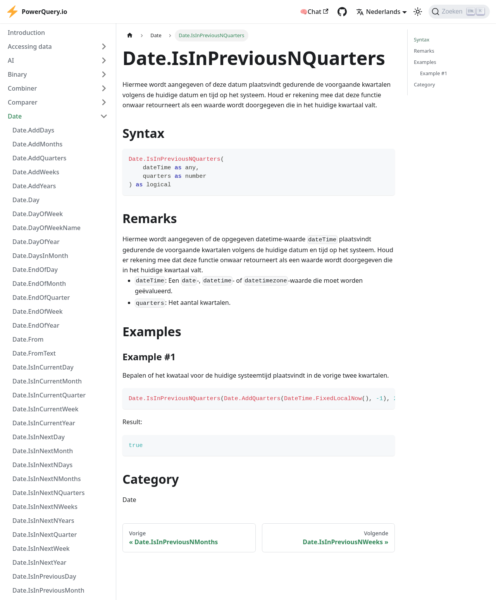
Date (15, 116)
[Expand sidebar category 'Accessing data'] (103, 46)
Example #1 (433, 73)
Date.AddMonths (37, 144)
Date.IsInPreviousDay (44, 576)
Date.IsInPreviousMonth (48, 590)
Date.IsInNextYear (39, 562)
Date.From (27, 339)
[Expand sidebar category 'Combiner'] (103, 88)
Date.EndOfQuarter (41, 297)
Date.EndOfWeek (37, 311)
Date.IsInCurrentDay (43, 367)
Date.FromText (34, 353)
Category (424, 84)
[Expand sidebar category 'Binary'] (103, 74)
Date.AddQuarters (39, 158)
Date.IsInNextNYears (43, 520)
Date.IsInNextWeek (41, 548)
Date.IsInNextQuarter (44, 534)
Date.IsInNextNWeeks (45, 506)
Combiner (22, 88)
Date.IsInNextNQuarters (48, 492)
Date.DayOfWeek (37, 214)
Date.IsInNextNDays (42, 465)
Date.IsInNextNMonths (46, 478)
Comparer (23, 102)
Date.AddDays (33, 130)
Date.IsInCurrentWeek (45, 409)
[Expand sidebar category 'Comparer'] (103, 102)
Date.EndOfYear (35, 325)
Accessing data (30, 46)
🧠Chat (314, 11)
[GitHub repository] (342, 11)
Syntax (421, 39)
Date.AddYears (34, 186)
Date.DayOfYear (36, 241)
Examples (425, 61)
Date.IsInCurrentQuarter (49, 395)
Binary (17, 74)
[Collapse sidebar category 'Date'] (103, 116)
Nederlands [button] (378, 11)
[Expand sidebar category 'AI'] (103, 60)
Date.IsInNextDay (38, 437)
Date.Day (26, 200)
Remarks (424, 50)
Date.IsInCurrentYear (43, 423)
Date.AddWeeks (35, 172)
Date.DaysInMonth (40, 255)
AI (11, 60)
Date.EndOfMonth (39, 283)
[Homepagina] (129, 35)
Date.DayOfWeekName (46, 227)
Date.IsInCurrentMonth (47, 381)
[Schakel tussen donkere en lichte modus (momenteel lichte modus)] (418, 11)
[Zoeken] (459, 12)
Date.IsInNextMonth (42, 451)
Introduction (26, 32)
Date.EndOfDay (35, 269)
